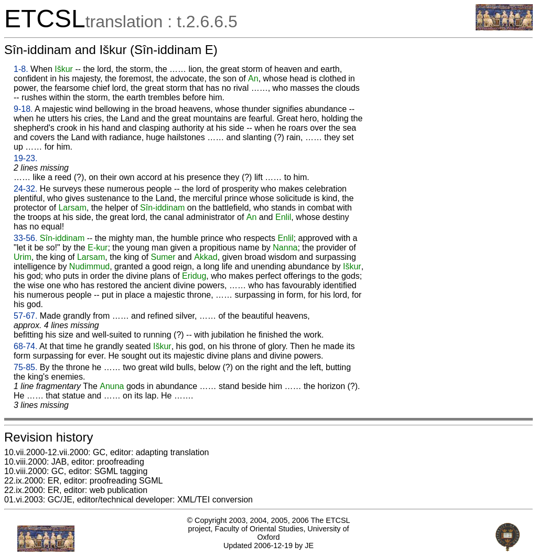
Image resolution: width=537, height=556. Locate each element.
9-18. (23, 108)
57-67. (25, 315)
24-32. (25, 188)
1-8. (21, 69)
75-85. (25, 367)
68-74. (25, 346)
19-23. (25, 158)
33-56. (25, 238)
